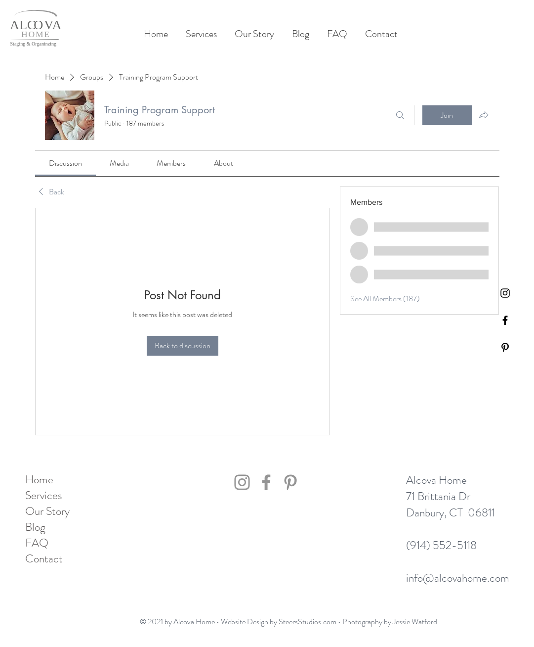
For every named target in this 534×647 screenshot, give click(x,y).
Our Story (47, 511)
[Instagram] (242, 482)
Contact (44, 559)
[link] (65, 163)
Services (43, 496)
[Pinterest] (505, 347)
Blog (35, 527)
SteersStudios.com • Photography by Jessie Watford (358, 621)
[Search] (400, 115)
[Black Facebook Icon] (505, 320)
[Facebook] (266, 482)
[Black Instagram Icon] (505, 293)
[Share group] (484, 115)
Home (39, 480)
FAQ (36, 543)
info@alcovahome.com (457, 578)
